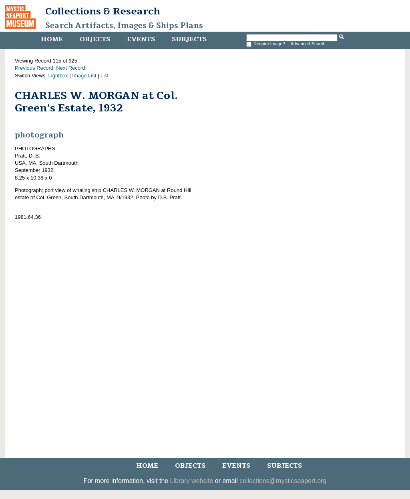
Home (52, 39)
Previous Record (34, 68)
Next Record (70, 68)
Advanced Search (308, 43)
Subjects (189, 39)
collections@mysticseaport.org (282, 480)
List (104, 76)
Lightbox (58, 76)
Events (141, 39)
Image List (84, 76)
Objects (95, 39)
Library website (191, 480)
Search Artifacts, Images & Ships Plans (124, 25)
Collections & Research (102, 11)
